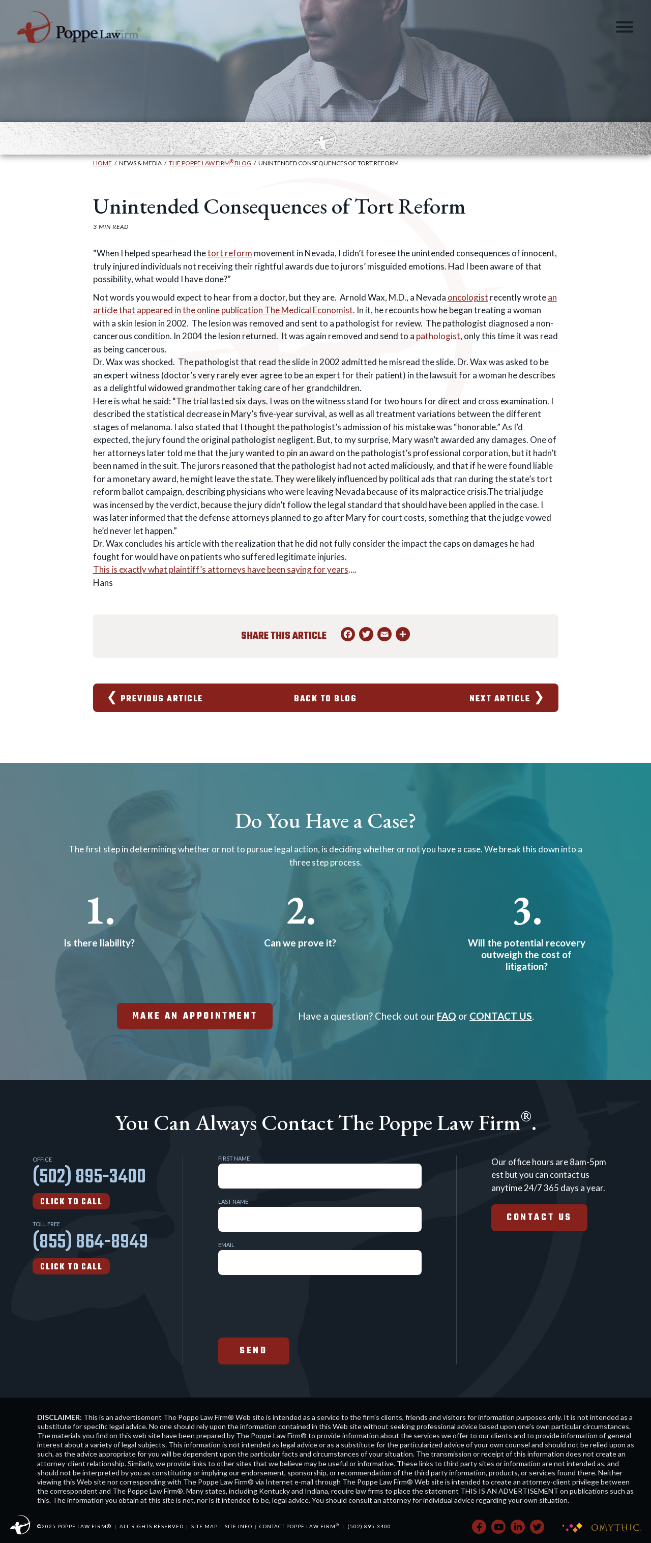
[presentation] (295, 1305)
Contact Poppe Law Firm (299, 1526)
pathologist (438, 336)
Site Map (204, 1526)
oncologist (468, 297)
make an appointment (194, 1016)
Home (102, 163)
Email (226, 1245)
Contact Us (539, 1218)
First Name (234, 1158)
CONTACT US (500, 1016)
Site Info (238, 1526)
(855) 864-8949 (90, 1250)
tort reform (230, 253)
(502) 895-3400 (89, 1185)
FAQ (446, 1016)
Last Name (233, 1201)
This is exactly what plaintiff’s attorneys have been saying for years (220, 569)
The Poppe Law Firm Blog (210, 163)
